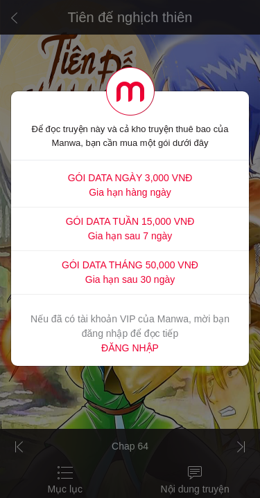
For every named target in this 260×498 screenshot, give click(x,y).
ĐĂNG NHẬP (130, 347)
